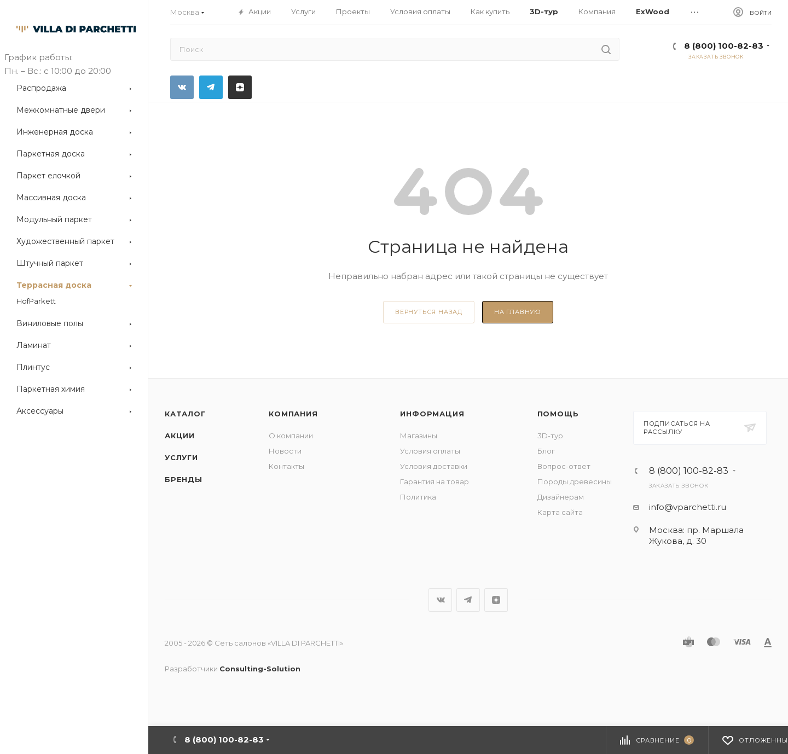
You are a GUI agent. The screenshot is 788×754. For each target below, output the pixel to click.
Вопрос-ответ (563, 466)
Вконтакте (182, 87)
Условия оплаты (430, 450)
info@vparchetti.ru (687, 507)
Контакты (286, 466)
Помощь (558, 413)
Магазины (418, 435)
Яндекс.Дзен (240, 87)
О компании (291, 435)
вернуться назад (428, 312)
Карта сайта (560, 512)
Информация (432, 413)
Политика (418, 496)
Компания (293, 413)
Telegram (211, 87)
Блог (546, 450)
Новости (285, 450)
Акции (180, 435)
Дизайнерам (560, 496)
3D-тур (550, 435)
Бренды (183, 479)
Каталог (185, 413)
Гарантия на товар (434, 481)
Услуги (181, 457)
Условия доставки (433, 466)
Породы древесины (574, 481)
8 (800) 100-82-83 (723, 45)
